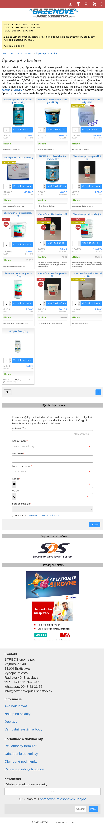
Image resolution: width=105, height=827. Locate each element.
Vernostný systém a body (23, 729)
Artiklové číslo (19, 428)
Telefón (17, 491)
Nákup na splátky (17, 714)
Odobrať (80, 809)
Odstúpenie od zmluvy (21, 754)
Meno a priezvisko (22, 466)
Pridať (93, 809)
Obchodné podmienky (21, 761)
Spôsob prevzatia (22, 503)
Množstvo (18, 453)
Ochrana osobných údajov (24, 769)
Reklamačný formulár (20, 746)
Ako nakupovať (16, 706)
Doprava (11, 721)
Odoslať (95, 524)
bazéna (6, 90)
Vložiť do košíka (21, 129)
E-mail (16, 478)
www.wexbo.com (65, 822)
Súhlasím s (35, 515)
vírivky (18, 90)
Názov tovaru (20, 440)
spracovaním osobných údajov (43, 515)
